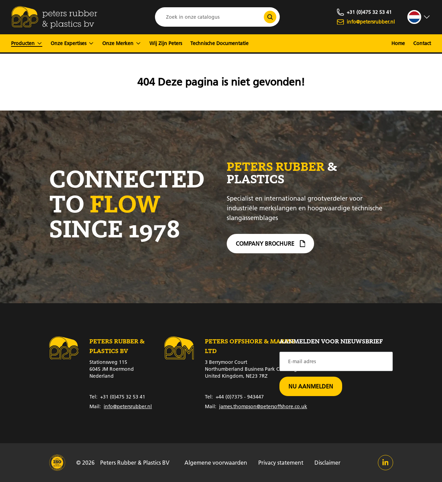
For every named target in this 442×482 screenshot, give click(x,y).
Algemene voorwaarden (215, 462)
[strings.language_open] (419, 17)
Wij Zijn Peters (165, 43)
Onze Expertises (72, 43)
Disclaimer (327, 462)
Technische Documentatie (219, 43)
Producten (26, 43)
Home (398, 43)
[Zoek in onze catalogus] (270, 17)
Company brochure (270, 246)
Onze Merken (121, 43)
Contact (422, 43)
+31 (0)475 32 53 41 (117, 396)
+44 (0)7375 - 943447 (234, 396)
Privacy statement (280, 462)
